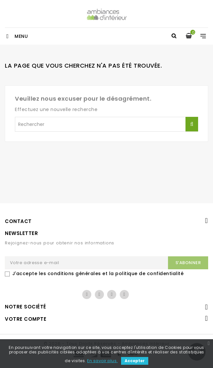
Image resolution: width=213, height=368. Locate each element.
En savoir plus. (102, 360)
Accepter (135, 360)
